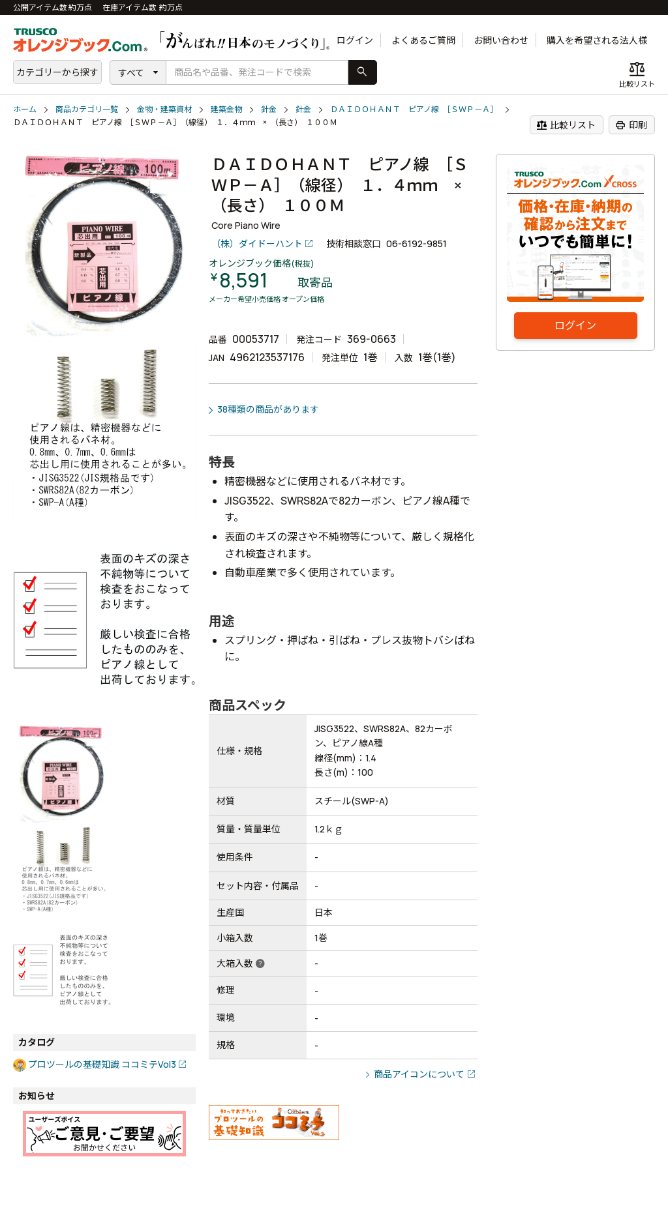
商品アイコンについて (419, 1074)
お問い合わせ (501, 40)
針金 (269, 109)
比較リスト (566, 125)
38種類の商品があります (268, 409)
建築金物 (226, 109)
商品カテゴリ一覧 (86, 109)
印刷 (631, 125)
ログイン (355, 40)
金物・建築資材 (164, 109)
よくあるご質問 (423, 40)
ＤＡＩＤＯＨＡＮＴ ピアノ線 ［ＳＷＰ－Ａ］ (414, 109)
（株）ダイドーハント (257, 243)
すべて (131, 72)
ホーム (25, 109)
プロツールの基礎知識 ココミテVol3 (102, 1064)
